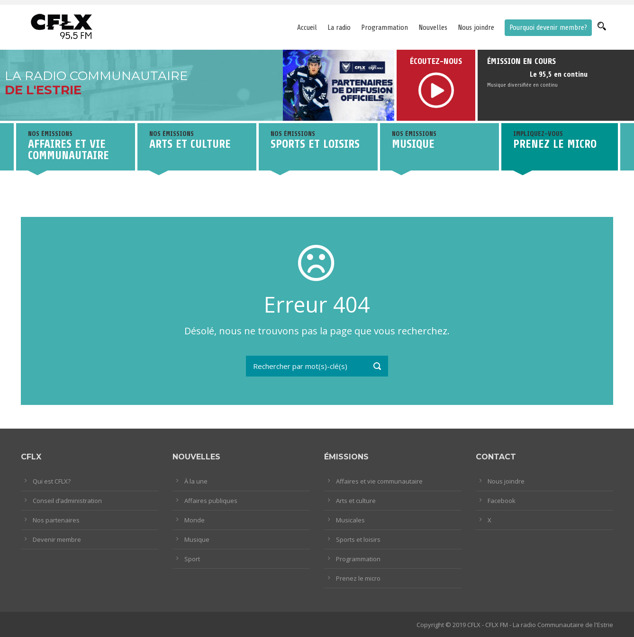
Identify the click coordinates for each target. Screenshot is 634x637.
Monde (194, 520)
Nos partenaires (56, 520)
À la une (196, 481)
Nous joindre (476, 27)
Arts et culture (356, 500)
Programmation (384, 27)
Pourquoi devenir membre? (548, 27)
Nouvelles (432, 27)
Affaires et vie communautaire (379, 481)
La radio (339, 27)
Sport (192, 559)
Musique (196, 539)
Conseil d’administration (67, 500)
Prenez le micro (358, 578)
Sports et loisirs (358, 539)
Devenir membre (57, 539)
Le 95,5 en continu (559, 74)
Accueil (307, 27)
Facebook (502, 500)
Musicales (350, 520)
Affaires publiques (210, 500)
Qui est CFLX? (52, 481)
